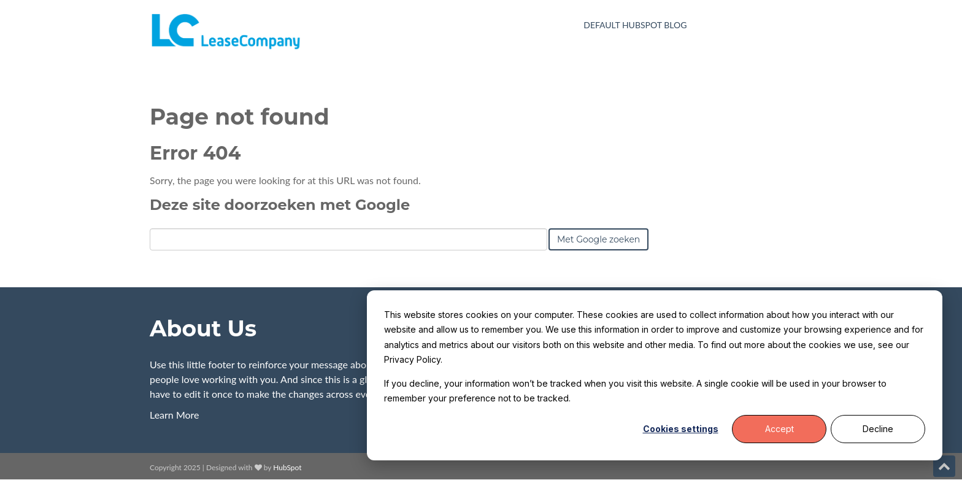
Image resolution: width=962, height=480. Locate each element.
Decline (878, 429)
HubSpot (287, 467)
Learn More (174, 414)
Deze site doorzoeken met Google (280, 205)
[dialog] (654, 375)
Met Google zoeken (598, 239)
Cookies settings (680, 429)
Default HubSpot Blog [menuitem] (635, 25)
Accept (779, 429)
